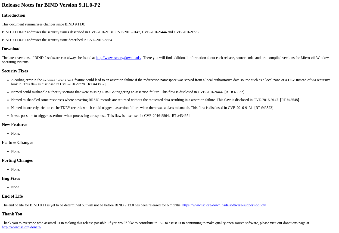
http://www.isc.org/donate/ (21, 227)
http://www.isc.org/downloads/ (118, 58)
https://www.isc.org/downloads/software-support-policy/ (224, 205)
